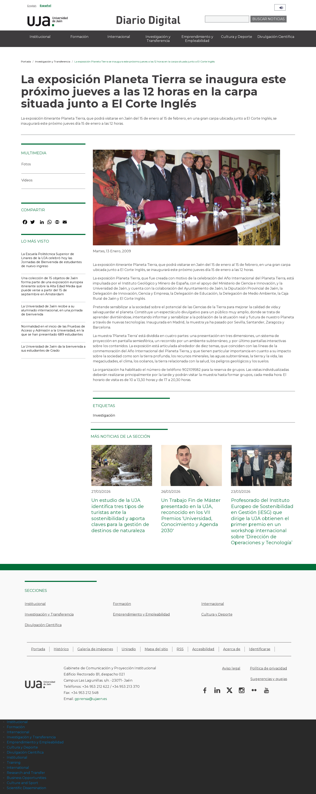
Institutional (17, 757)
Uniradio (129, 649)
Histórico (61, 649)
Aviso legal (231, 668)
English (31, 5)
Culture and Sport (22, 783)
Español (45, 5)
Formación (122, 604)
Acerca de (231, 649)
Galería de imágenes (95, 649)
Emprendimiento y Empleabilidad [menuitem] (197, 39)
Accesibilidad (203, 649)
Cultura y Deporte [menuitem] (236, 37)
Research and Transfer (26, 773)
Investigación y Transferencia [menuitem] (158, 39)
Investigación (104, 415)
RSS (180, 649)
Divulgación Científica (43, 625)
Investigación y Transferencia (52, 61)
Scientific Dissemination (26, 788)
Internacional (212, 604)
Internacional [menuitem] (118, 37)
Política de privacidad (268, 668)
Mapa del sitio (156, 649)
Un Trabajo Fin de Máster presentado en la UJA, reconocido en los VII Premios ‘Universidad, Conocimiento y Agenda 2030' (191, 515)
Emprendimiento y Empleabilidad (141, 614)
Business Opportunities (26, 778)
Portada (26, 61)
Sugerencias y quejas (268, 679)
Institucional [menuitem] (40, 37)
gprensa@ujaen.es (91, 699)
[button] (186, 199)
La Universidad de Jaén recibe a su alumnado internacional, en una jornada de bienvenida (51, 310)
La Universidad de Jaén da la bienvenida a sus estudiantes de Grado (53, 348)
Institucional (35, 604)
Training (14, 763)
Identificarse (259, 649)
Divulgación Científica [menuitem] (275, 37)
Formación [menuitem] (79, 37)
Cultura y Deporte (216, 614)
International (18, 768)
